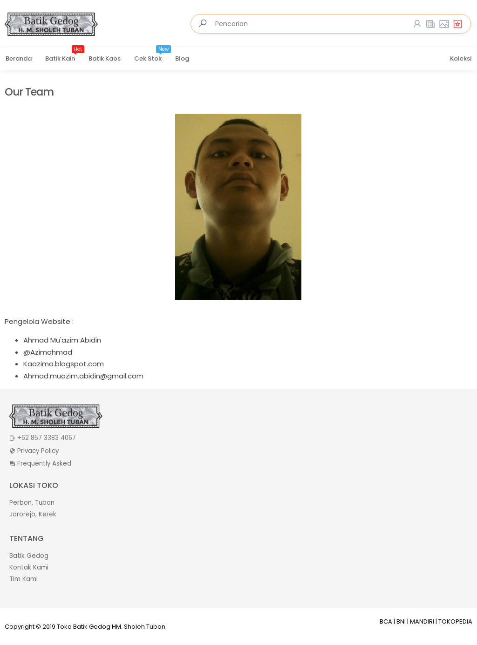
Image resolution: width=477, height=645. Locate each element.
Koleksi (460, 58)
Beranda (19, 58)
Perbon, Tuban (32, 502)
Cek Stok (152, 55)
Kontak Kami (28, 567)
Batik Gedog (28, 555)
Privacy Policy (38, 450)
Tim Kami (23, 579)
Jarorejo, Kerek (32, 514)
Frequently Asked (44, 463)
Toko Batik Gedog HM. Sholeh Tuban (111, 626)
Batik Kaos (105, 58)
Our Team (29, 92)
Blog (182, 58)
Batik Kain (64, 55)
